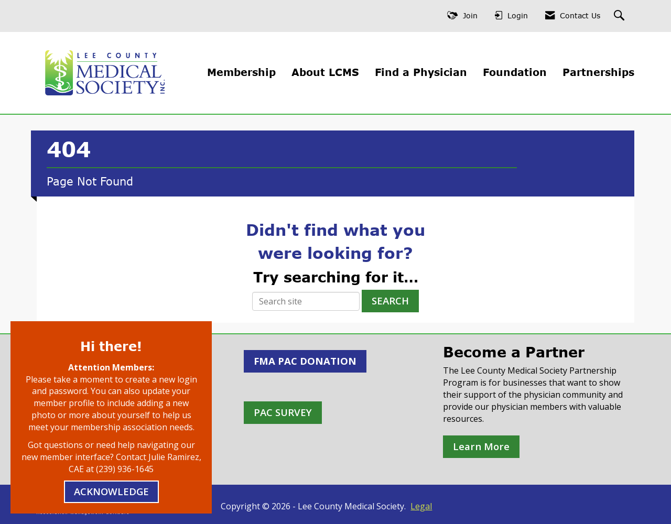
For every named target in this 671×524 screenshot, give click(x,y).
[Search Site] (620, 16)
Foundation (515, 72)
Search (390, 300)
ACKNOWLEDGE (111, 491)
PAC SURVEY (283, 412)
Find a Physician (421, 72)
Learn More (481, 446)
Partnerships (598, 72)
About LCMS (325, 72)
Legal (421, 506)
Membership (241, 72)
